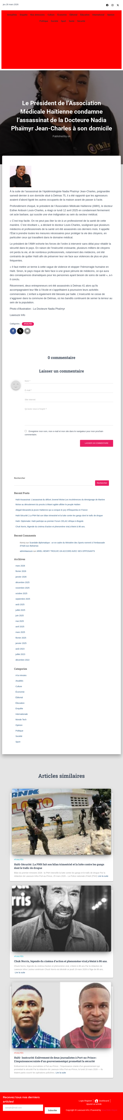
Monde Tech (21, 719)
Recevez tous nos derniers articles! (21, 1099)
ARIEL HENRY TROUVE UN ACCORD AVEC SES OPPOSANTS (66, 551)
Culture (51, 14)
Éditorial (73, 14)
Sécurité (81, 21)
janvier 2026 (21, 576)
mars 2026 (20, 565)
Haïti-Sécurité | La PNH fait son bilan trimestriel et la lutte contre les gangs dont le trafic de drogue (59, 515)
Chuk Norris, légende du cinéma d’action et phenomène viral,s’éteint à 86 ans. (50, 526)
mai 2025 (20, 621)
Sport (63, 21)
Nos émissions (37, 14)
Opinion (110, 14)
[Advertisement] (61, 46)
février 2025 (21, 637)
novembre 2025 (22, 588)
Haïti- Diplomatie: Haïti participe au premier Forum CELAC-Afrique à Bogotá (49, 521)
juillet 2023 (20, 654)
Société (54, 21)
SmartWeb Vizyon (109, 1110)
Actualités (12, 14)
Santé (71, 21)
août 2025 (20, 604)
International (98, 14)
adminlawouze (26, 551)
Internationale (22, 714)
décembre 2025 (22, 582)
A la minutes (21, 675)
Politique (44, 21)
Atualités (28, 324)
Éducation (85, 14)
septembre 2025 (23, 599)
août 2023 (20, 649)
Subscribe (52, 1110)
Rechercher (19, 478)
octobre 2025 (21, 593)
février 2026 (21, 571)
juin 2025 (20, 615)
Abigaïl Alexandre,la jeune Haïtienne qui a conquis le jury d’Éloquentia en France (52, 510)
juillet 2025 (20, 610)
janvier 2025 (21, 643)
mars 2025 (20, 632)
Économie (62, 14)
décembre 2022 (22, 660)
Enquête (23, 14)
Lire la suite (103, 876)
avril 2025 (20, 626)
